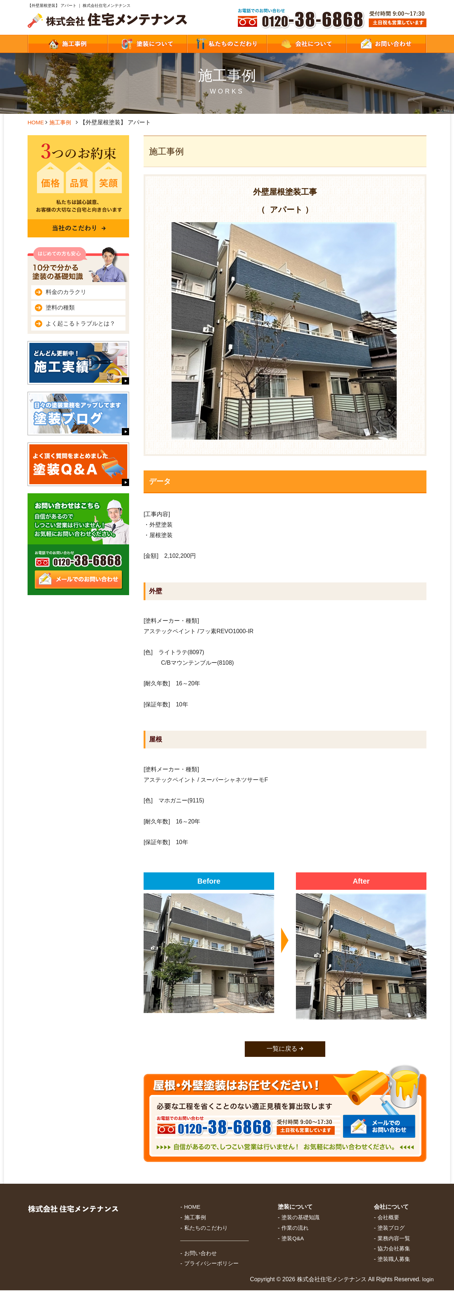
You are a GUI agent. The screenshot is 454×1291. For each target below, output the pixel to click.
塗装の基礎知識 (300, 1218)
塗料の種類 (60, 307)
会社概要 (388, 1218)
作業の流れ (295, 1228)
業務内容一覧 (393, 1239)
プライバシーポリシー (211, 1264)
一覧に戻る (282, 1049)
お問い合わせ (200, 1253)
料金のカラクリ (66, 292)
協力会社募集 (393, 1249)
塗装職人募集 (393, 1260)
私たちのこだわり (206, 1228)
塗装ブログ (391, 1228)
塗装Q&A (292, 1239)
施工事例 (62, 122)
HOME (36, 122)
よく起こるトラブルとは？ (80, 323)
